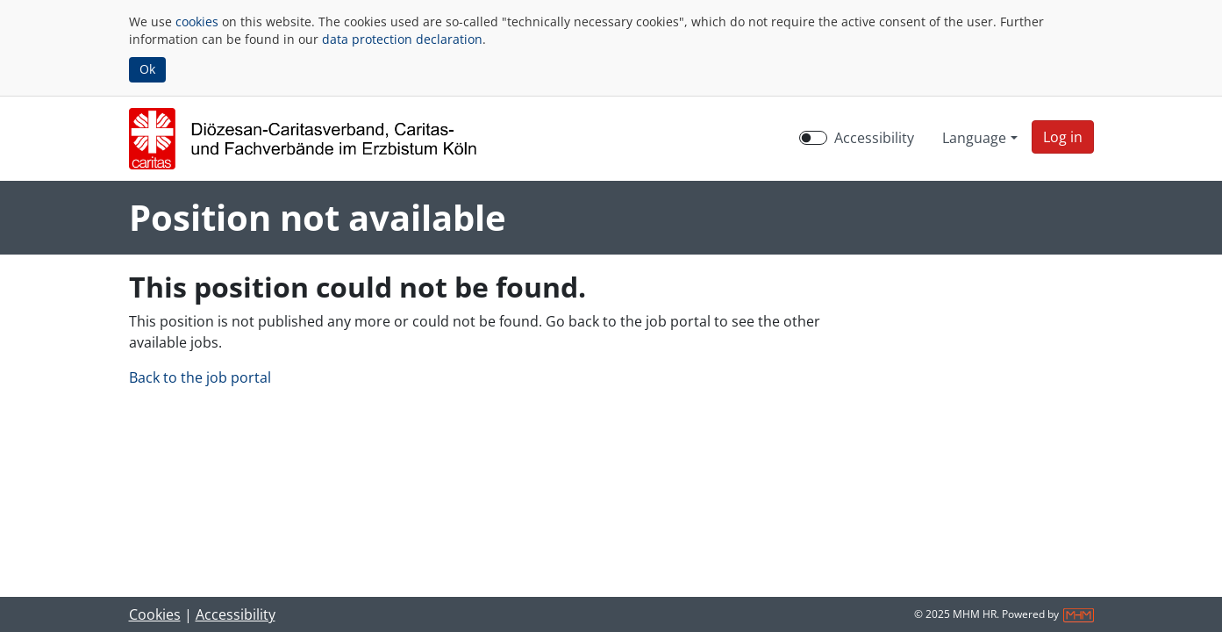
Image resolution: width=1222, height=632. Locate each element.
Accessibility (235, 614)
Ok (147, 69)
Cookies (155, 614)
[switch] (813, 138)
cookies (196, 21)
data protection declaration (402, 39)
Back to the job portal (200, 377)
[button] (1063, 137)
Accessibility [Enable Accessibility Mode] (874, 137)
